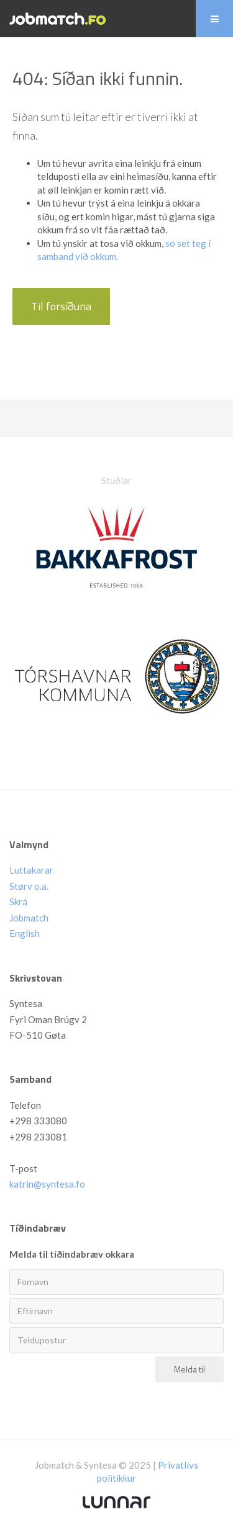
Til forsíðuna (61, 306)
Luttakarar (31, 869)
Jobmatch (28, 917)
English (24, 933)
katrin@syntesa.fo (47, 1183)
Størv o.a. (28, 886)
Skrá (18, 901)
